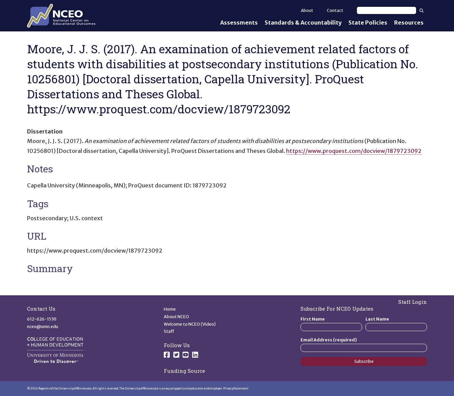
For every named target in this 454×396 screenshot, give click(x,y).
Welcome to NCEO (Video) (190, 324)
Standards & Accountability (303, 22)
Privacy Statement (236, 388)
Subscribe (364, 361)
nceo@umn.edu (42, 326)
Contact (335, 10)
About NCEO (176, 316)
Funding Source (184, 370)
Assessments (239, 22)
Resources (409, 22)
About (307, 10)
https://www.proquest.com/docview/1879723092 (354, 150)
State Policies (367, 22)
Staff (169, 331)
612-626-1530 (41, 319)
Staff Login (412, 301)
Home (170, 309)
